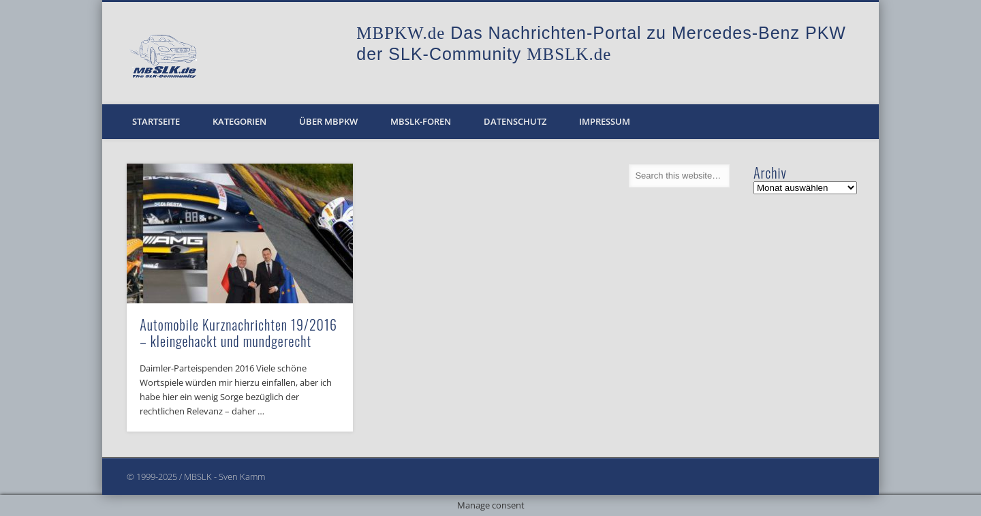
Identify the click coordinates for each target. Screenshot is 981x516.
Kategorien (239, 121)
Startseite (156, 121)
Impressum (604, 121)
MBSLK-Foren (420, 121)
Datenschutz (515, 121)
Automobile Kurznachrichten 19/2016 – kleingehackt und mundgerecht (238, 332)
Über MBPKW (328, 121)
